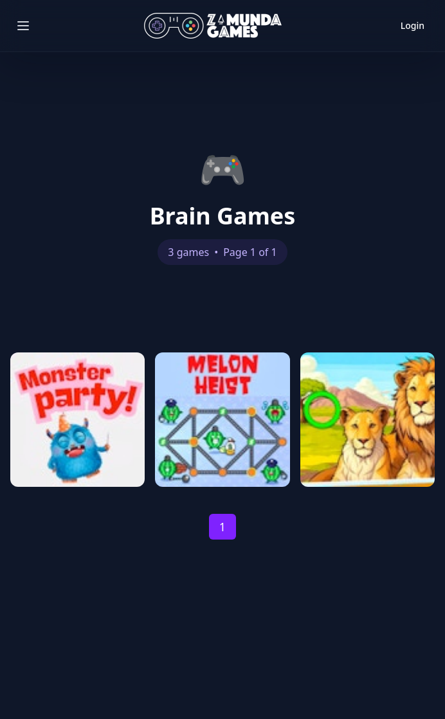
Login (412, 25)
